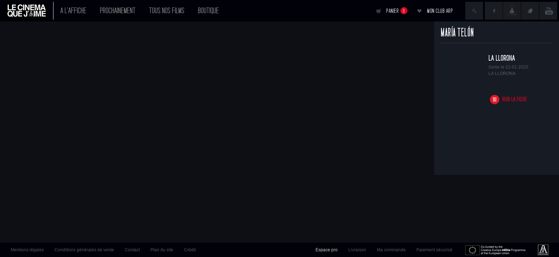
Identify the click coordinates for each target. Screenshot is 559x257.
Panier (396, 10)
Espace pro (327, 249)
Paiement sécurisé (434, 249)
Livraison (357, 249)
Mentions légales (27, 249)
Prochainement (117, 10)
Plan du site (161, 249)
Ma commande (391, 249)
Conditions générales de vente (84, 249)
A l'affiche (73, 10)
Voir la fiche (514, 99)
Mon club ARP (440, 10)
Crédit (190, 249)
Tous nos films (166, 10)
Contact (132, 249)
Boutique (208, 10)
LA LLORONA (501, 58)
